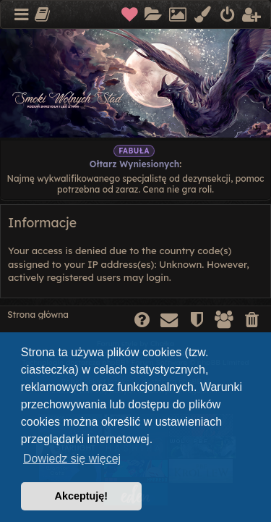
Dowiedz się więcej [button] (72, 458)
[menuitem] (130, 15)
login (157, 277)
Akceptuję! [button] (81, 496)
